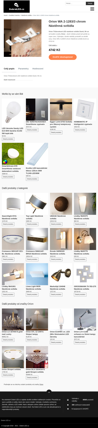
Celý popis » (53, 45)
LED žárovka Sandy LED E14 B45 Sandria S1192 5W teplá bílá (12, 130)
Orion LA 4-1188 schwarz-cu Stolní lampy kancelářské (84, 334)
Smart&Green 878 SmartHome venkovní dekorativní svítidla (11, 168)
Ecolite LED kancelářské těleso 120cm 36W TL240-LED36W (36, 170)
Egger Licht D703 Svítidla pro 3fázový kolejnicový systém (61, 124)
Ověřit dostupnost (63, 57)
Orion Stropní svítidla (11, 369)
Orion (30, 303)
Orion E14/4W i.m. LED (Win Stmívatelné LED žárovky (60, 334)
